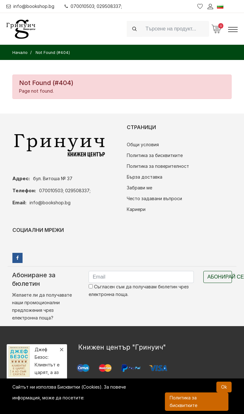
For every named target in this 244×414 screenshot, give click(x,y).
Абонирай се (219, 276)
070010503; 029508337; (93, 6)
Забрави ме (139, 187)
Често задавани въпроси (154, 198)
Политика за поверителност (158, 166)
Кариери (136, 209)
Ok (224, 387)
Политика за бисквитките (155, 155)
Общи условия (143, 144)
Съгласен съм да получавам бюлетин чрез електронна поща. (139, 290)
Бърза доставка (144, 177)
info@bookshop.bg (30, 6)
